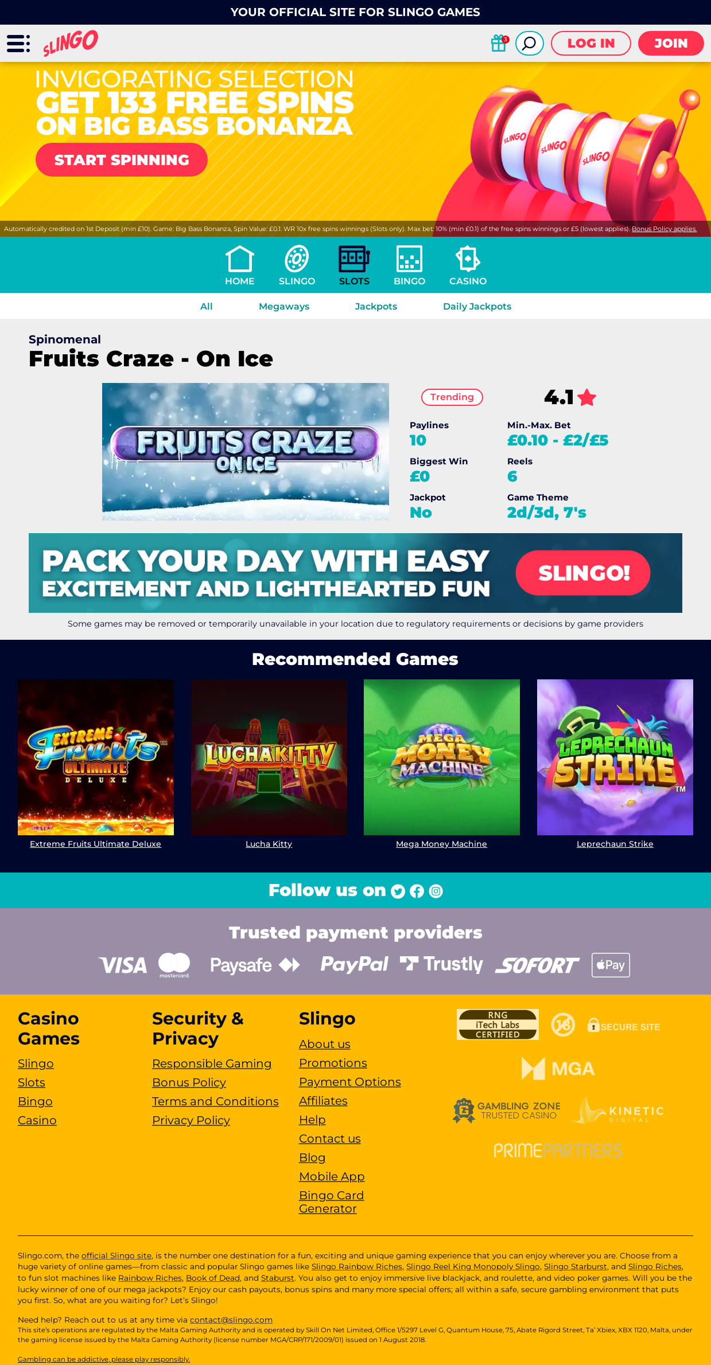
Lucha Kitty (269, 844)
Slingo (297, 281)
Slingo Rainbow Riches (357, 1266)
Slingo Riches (655, 1266)
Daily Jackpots (477, 306)
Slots (354, 281)
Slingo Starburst (575, 1266)
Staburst (277, 1277)
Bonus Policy (189, 1082)
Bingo (409, 281)
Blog (312, 1157)
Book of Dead (213, 1277)
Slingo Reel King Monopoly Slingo (473, 1266)
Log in (591, 43)
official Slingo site (116, 1255)
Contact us (330, 1138)
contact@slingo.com (231, 1319)
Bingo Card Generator (331, 1201)
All (206, 306)
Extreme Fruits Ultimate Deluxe (95, 844)
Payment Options (350, 1082)
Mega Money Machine (442, 844)
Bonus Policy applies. (664, 229)
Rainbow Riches (150, 1277)
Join (671, 43)
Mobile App (332, 1176)
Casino (468, 281)
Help (312, 1120)
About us (325, 1044)
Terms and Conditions (215, 1101)
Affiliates (323, 1101)
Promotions (333, 1063)
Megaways (284, 306)
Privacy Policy (191, 1120)
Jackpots (376, 306)
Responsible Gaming (212, 1063)
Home (240, 281)
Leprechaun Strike (615, 844)
